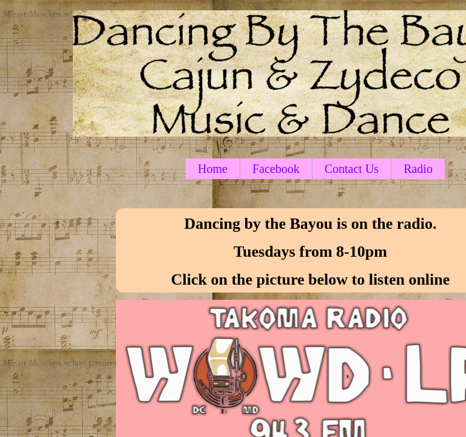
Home (213, 168)
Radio (418, 168)
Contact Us (352, 168)
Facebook (276, 168)
